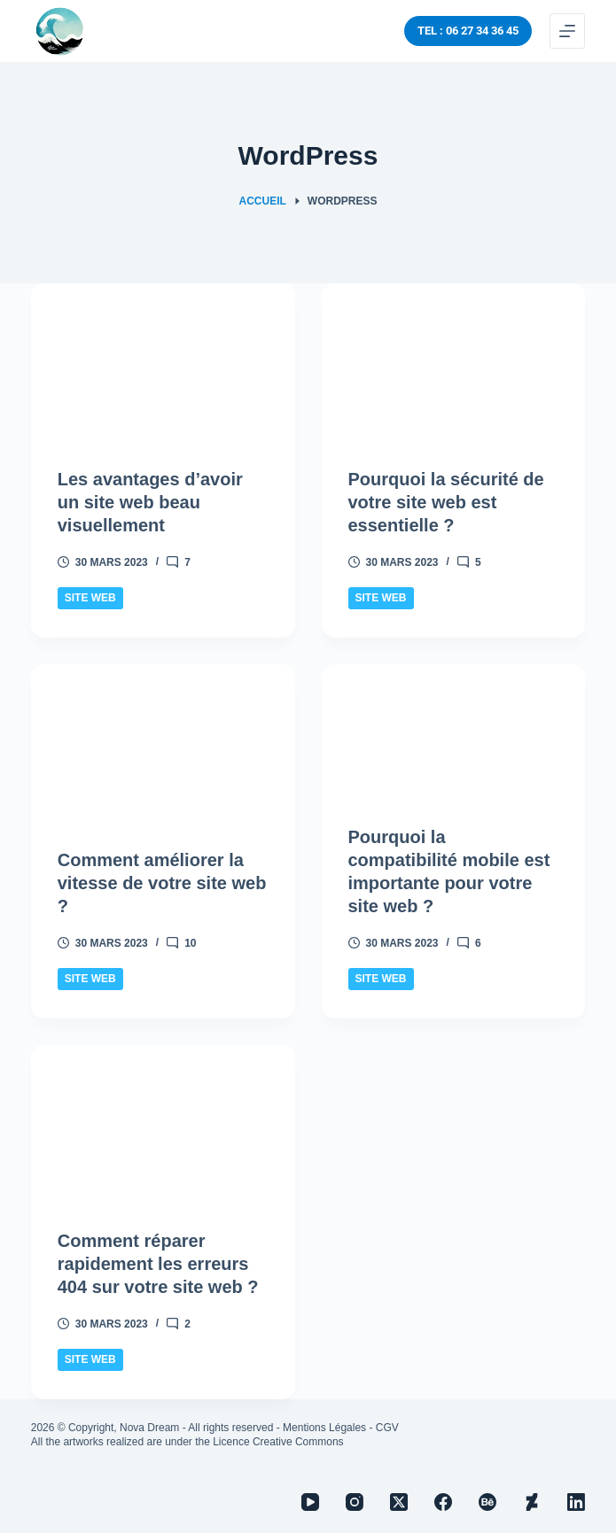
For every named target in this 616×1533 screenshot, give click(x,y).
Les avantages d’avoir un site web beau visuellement (150, 502)
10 (190, 943)
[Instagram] (354, 1502)
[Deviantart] (532, 1502)
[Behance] (487, 1502)
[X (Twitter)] (399, 1502)
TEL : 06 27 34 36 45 (468, 30)
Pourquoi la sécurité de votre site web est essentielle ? (446, 502)
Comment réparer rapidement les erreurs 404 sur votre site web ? (158, 1264)
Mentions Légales (324, 1427)
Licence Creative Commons (278, 1442)
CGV (387, 1427)
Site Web (90, 598)
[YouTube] (310, 1502)
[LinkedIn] (576, 1502)
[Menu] (567, 31)
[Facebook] (443, 1502)
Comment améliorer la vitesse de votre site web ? (162, 883)
